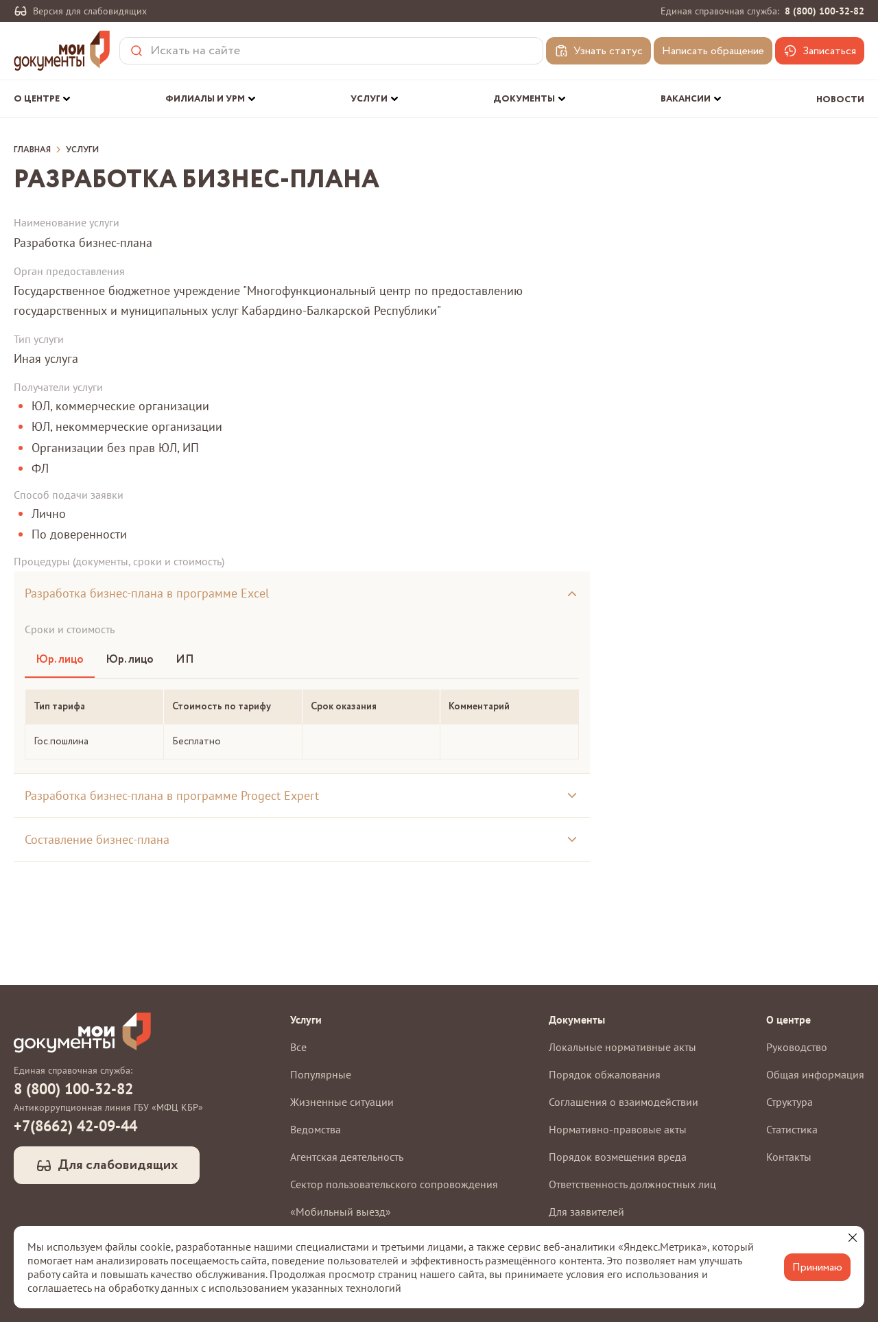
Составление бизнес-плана (97, 839)
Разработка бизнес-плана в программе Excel (147, 593)
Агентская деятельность (346, 1157)
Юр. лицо (60, 660)
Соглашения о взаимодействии (623, 1102)
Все (298, 1047)
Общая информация (815, 1074)
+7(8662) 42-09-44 (75, 1125)
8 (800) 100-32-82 (824, 11)
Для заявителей (586, 1211)
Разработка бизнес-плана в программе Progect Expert (172, 795)
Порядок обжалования (605, 1074)
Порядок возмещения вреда (618, 1157)
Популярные (320, 1074)
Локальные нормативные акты (622, 1047)
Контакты (788, 1157)
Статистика (792, 1129)
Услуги (82, 150)
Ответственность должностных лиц (632, 1184)
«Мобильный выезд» (340, 1211)
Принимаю (817, 1267)
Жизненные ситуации (342, 1102)
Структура (789, 1102)
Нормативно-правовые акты (618, 1129)
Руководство (796, 1047)
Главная (32, 150)
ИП (185, 660)
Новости (840, 99)
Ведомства (315, 1129)
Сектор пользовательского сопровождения (394, 1184)
